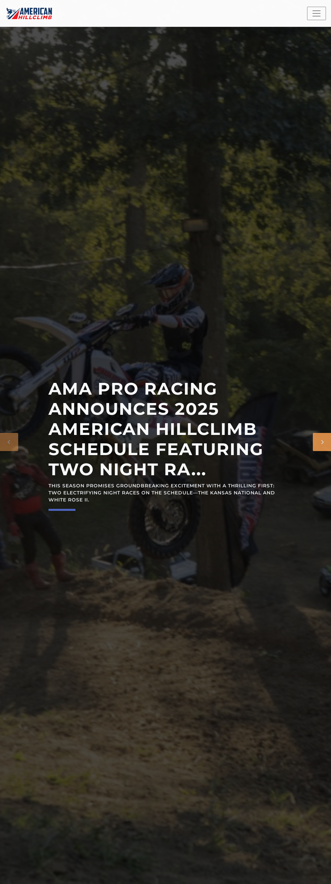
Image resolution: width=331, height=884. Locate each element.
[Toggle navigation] (316, 13)
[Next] (322, 442)
